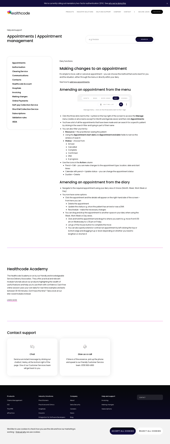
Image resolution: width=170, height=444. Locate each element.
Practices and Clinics (46, 404)
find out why (21, 432)
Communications (20, 75)
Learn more (12, 300)
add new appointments (80, 82)
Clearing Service (20, 71)
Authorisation (18, 67)
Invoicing (16, 92)
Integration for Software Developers (52, 417)
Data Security (75, 404)
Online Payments (20, 100)
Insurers (42, 413)
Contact (127, 12)
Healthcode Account (22, 84)
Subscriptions (19, 113)
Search (144, 39)
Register (157, 12)
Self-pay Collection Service (25, 105)
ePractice (10, 413)
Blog (71, 417)
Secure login (144, 12)
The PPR (10, 409)
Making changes (20, 96)
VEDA (14, 121)
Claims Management (14, 400)
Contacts (16, 79)
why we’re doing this (117, 3)
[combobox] (110, 39)
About (72, 400)
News (72, 413)
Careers (73, 409)
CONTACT (142, 397)
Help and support (103, 12)
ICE (8, 404)
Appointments (19, 63)
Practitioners (43, 400)
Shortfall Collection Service (25, 109)
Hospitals (16, 88)
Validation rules (19, 117)
